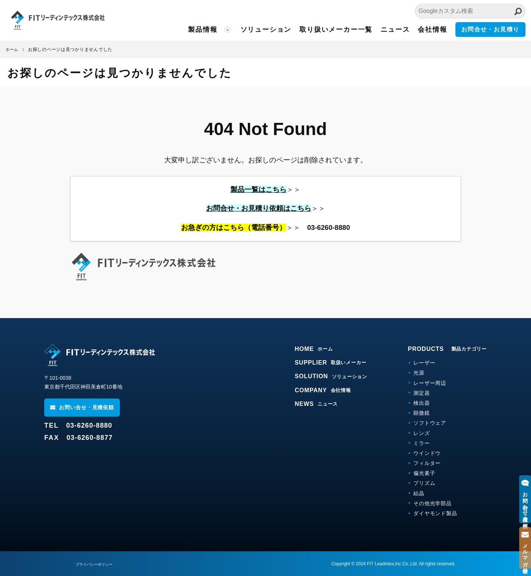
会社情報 (432, 29)
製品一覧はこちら (258, 189)
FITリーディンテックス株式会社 (72, 20)
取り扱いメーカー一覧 (335, 29)
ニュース (395, 29)
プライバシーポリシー (98, 564)
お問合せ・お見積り (490, 29)
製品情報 (202, 29)
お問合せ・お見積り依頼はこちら (258, 208)
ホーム (13, 49)
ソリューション (266, 29)
